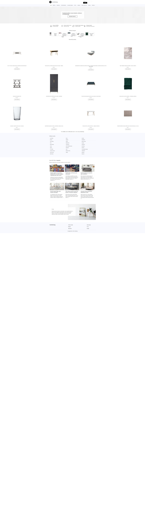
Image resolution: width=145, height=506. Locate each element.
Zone (75, 145)
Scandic (87, 141)
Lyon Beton (51, 138)
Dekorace (58, 5)
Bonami (87, 138)
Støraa (87, 139)
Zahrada (79, 5)
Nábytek (54, 5)
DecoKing (63, 144)
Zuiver (87, 142)
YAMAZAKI (75, 147)
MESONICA (76, 141)
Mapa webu (70, 223)
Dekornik (87, 148)
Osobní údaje (89, 219)
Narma (75, 144)
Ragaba (51, 139)
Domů (51, 5)
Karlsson (51, 145)
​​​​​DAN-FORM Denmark (53, 144)
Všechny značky (70, 219)
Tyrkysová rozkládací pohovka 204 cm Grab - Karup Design (91, 96)
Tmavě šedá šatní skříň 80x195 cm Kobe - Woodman (54, 96)
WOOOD (63, 148)
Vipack (51, 148)
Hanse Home (88, 147)
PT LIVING (63, 145)
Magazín (69, 221)
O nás (88, 221)
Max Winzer (75, 148)
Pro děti (93, 5)
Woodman (87, 144)
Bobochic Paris (64, 147)
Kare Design (76, 139)
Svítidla (89, 5)
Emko (63, 138)
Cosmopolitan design (89, 145)
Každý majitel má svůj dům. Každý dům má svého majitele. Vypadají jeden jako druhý (56, 168)
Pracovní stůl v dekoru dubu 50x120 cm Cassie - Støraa (54, 65)
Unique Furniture (52, 147)
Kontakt (88, 223)
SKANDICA (63, 139)
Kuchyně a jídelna (70, 5)
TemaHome (63, 142)
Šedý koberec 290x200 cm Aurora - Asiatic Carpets (128, 65)
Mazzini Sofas (52, 141)
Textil (75, 5)
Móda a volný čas (84, 5)
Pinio (63, 141)
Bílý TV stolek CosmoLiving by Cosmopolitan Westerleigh (17, 65)
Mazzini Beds (52, 142)
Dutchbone (75, 142)
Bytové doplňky (63, 5)
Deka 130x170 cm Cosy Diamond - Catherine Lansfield (128, 96)
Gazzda (75, 138)
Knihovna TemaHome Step (17, 96)
